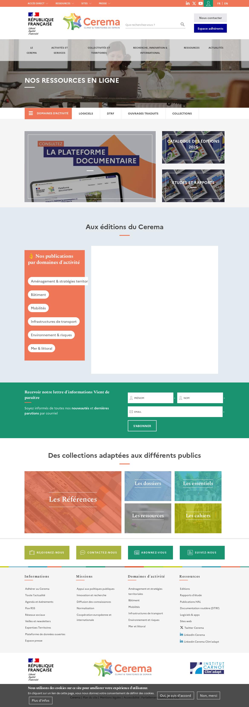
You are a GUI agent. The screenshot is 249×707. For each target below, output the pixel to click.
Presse (103, 3)
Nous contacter (210, 18)
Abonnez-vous (154, 552)
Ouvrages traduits (143, 113)
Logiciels (86, 113)
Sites (84, 3)
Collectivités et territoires (99, 50)
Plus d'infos (40, 700)
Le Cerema (32, 50)
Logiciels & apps (190, 614)
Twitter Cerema (194, 627)
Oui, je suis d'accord (175, 695)
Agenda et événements (39, 601)
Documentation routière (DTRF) (199, 608)
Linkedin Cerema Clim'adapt (201, 641)
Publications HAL (190, 601)
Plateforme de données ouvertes (45, 634)
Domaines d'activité (52, 113)
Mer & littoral (41, 348)
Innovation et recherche (91, 595)
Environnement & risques (51, 334)
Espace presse (33, 640)
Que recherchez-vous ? (140, 24)
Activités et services (59, 50)
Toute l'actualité (35, 595)
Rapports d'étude (191, 595)
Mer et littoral (136, 626)
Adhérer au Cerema (37, 588)
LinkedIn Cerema (194, 634)
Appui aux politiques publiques (95, 588)
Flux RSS (30, 608)
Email (137, 411)
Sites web (186, 621)
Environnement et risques (143, 620)
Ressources (63, 3)
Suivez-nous (206, 552)
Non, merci (208, 695)
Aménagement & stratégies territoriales (63, 281)
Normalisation (85, 608)
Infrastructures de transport (54, 321)
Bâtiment (38, 294)
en (226, 3)
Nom (187, 398)
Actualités (216, 47)
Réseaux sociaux (35, 614)
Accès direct (36, 3)
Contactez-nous (102, 552)
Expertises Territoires (38, 627)
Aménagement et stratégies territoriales (145, 591)
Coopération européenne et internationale (94, 617)
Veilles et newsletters (38, 621)
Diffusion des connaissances (94, 601)
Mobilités (38, 308)
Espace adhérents (210, 28)
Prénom (139, 398)
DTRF (110, 113)
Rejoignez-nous (50, 552)
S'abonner (142, 426)
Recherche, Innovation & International (150, 50)
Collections (182, 113)
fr (218, 3)
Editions (185, 588)
